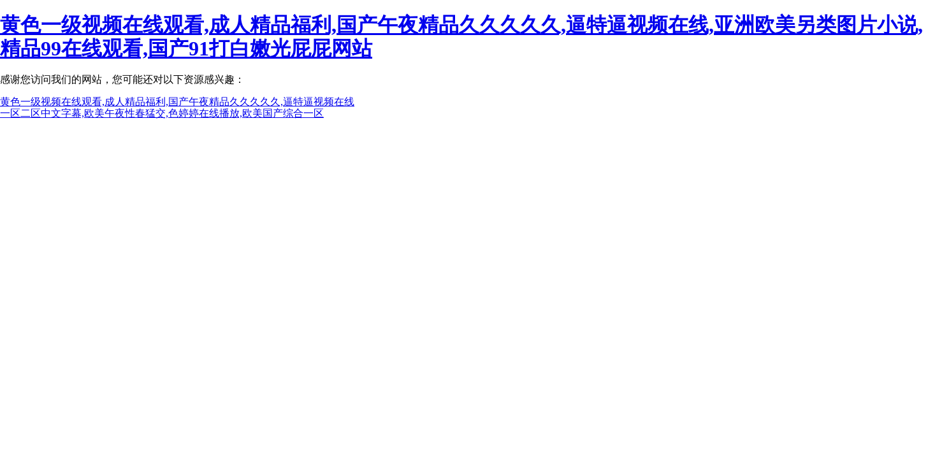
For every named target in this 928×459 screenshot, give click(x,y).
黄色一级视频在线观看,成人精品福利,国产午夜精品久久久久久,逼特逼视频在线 (177, 101)
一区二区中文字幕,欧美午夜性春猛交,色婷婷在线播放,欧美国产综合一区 (162, 113)
